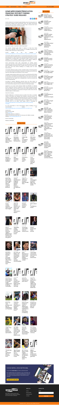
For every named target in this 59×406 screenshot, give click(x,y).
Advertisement (29, 395)
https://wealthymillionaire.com (15, 117)
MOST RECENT (13, 6)
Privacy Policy (29, 393)
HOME (7, 6)
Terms (27, 392)
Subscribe (46, 397)
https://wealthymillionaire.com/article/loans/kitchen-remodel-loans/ (19, 109)
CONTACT (25, 6)
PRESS (19, 6)
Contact (28, 397)
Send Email (10, 114)
